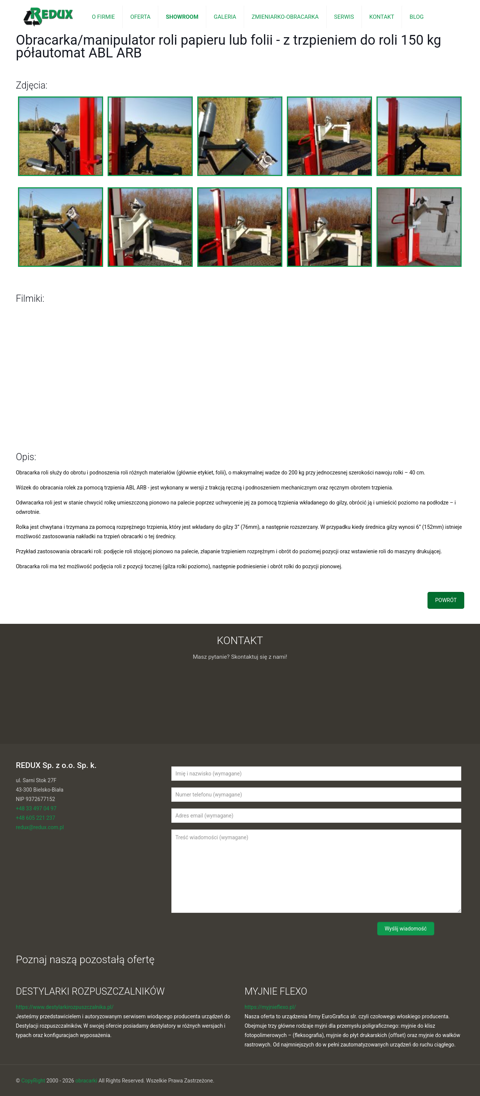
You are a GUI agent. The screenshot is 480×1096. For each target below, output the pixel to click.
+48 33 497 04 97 (36, 808)
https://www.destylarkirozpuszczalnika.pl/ (65, 1007)
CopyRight (33, 1081)
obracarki (86, 1081)
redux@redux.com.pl (40, 827)
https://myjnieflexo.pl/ (270, 1007)
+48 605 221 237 (35, 818)
